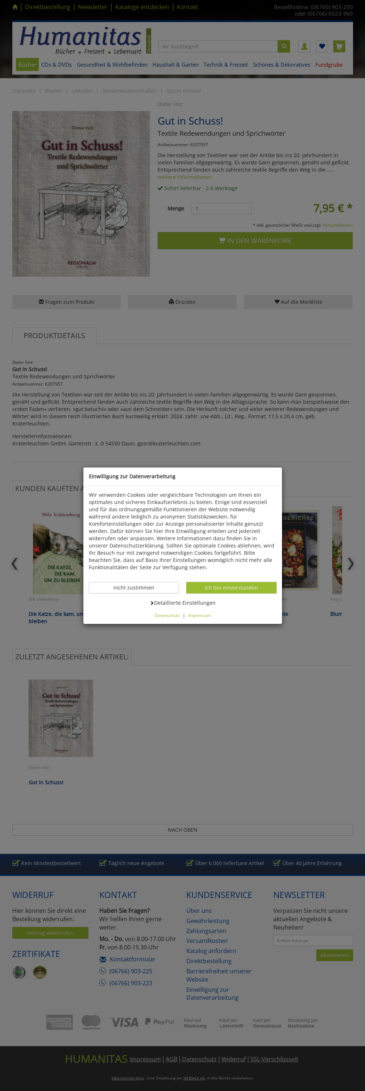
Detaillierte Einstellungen (183, 602)
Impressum (199, 615)
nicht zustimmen (137, 587)
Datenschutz (167, 615)
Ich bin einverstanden (231, 587)
